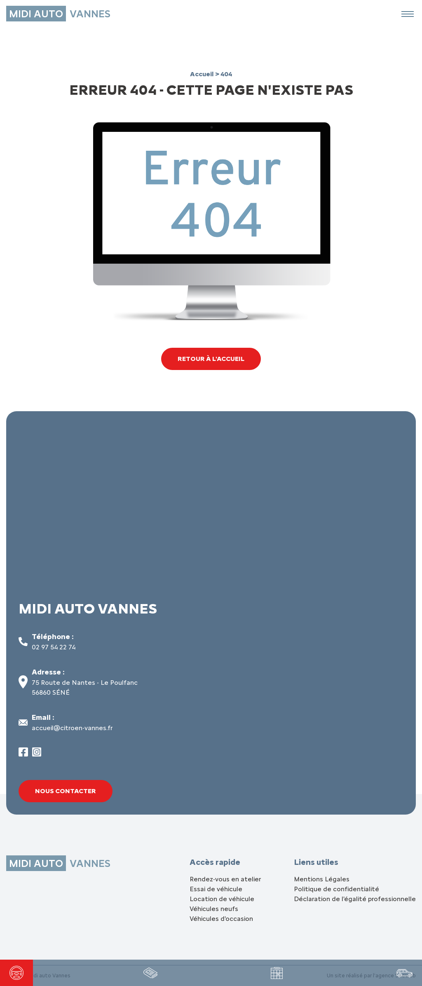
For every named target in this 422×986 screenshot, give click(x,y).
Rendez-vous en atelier (225, 879)
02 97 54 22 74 (53, 647)
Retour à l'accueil (211, 359)
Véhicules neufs (214, 909)
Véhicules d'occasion (221, 919)
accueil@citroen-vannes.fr (72, 728)
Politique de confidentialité (336, 889)
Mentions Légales (321, 879)
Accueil (202, 74)
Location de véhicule (222, 899)
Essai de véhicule (216, 889)
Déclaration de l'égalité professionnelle (355, 899)
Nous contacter (65, 791)
